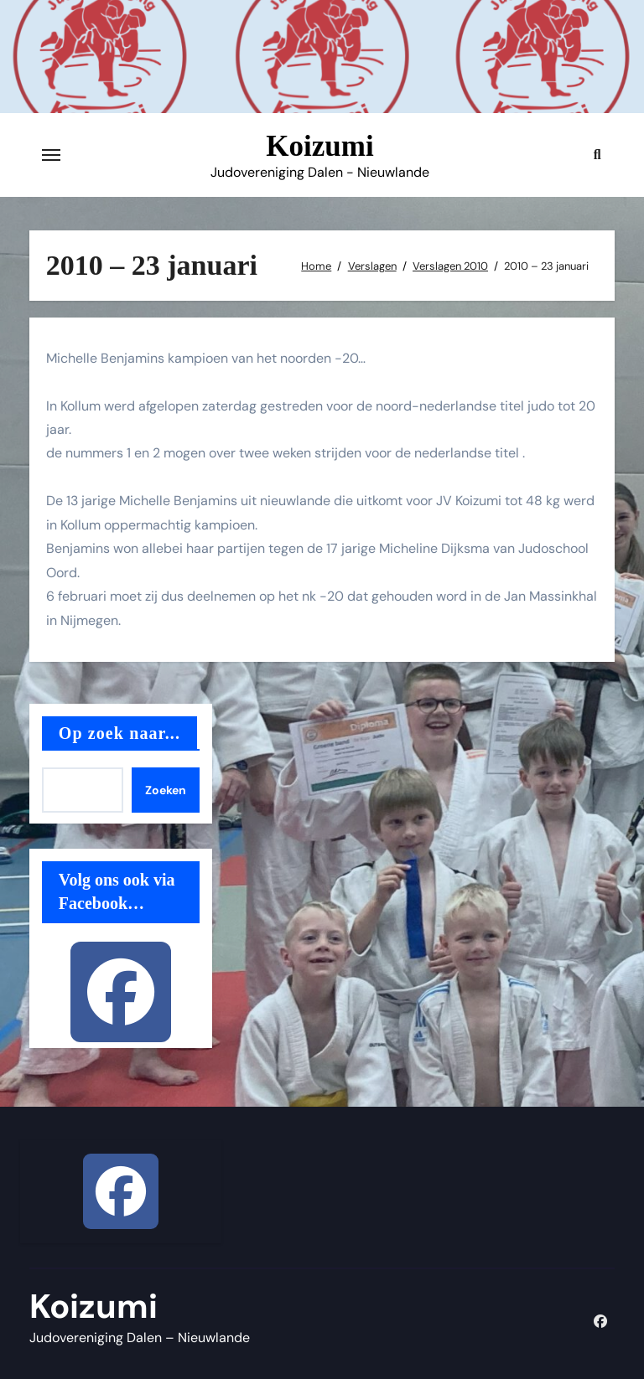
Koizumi (319, 146)
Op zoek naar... (119, 733)
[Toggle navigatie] (51, 155)
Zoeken (165, 790)
